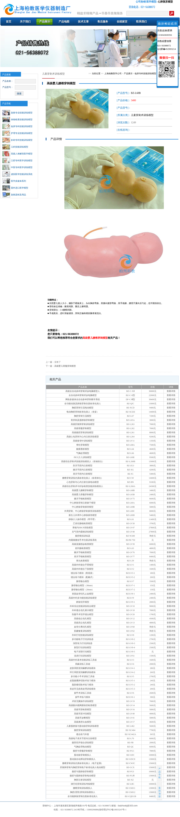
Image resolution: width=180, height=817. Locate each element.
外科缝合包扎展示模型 (82, 610)
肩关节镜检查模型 (82, 556)
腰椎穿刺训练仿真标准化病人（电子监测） (82, 763)
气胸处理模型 (82, 453)
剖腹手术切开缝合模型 (82, 614)
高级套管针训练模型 (82, 441)
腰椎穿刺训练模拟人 (82, 788)
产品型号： (7, 87)
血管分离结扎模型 (82, 627)
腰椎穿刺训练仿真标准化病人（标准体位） (82, 478)
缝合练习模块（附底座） (82, 573)
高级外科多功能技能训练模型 (83, 598)
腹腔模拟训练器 (82, 536)
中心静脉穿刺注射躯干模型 (83, 503)
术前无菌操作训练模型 (82, 701)
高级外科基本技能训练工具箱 (83, 660)
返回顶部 (159, 791)
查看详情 (171, 391)
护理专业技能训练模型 (17, 133)
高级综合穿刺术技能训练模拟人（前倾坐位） (82, 461)
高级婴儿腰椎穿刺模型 (82, 490)
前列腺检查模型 (82, 548)
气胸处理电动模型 (82, 746)
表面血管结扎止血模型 (82, 593)
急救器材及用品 (14, 194)
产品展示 (128, 73)
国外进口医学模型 (15, 188)
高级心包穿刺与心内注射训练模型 (83, 436)
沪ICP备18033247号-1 (116, 809)
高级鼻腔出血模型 (82, 722)
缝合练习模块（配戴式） (82, 577)
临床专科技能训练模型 (17, 126)
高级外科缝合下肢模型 (82, 569)
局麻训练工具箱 (82, 664)
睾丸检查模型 (82, 560)
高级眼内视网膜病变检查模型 (83, 705)
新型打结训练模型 (82, 647)
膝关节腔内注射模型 (82, 469)
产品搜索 (6, 74)
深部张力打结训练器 (82, 643)
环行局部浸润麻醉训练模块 (83, 672)
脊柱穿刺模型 (82, 445)
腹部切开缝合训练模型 (82, 742)
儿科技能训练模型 (15, 147)
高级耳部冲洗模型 (82, 713)
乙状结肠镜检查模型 (82, 523)
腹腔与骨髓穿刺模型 (82, 751)
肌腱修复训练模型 (82, 631)
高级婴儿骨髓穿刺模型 (65, 366)
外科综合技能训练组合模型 (83, 606)
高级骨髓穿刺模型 (82, 428)
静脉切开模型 (82, 602)
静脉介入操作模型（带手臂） (83, 519)
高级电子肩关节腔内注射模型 (83, 738)
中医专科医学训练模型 (17, 167)
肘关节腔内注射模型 (82, 465)
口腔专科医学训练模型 (17, 160)
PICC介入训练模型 (83, 457)
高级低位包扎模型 (82, 618)
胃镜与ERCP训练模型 (82, 527)
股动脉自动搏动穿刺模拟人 (83, 759)
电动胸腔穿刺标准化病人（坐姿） (83, 412)
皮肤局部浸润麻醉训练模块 (83, 668)
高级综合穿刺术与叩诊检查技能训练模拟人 (82, 486)
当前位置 (96, 73)
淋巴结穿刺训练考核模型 (82, 784)
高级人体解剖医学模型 (17, 153)
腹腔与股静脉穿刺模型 (82, 771)
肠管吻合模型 (82, 581)
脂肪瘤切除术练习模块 (82, 684)
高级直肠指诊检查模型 (82, 544)
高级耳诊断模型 (82, 718)
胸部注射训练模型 (82, 780)
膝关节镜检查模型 (82, 498)
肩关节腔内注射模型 (82, 474)
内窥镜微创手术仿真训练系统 (83, 540)
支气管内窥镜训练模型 (82, 531)
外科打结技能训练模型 (82, 635)
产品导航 (6, 103)
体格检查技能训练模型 (17, 119)
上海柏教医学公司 (113, 73)
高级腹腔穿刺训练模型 (82, 432)
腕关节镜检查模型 (82, 552)
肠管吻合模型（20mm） (82, 589)
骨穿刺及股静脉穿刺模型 (82, 420)
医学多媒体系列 (14, 181)
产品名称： (7, 81)
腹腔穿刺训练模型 (82, 730)
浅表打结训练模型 (82, 655)
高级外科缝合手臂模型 (82, 565)
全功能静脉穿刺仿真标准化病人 (83, 796)
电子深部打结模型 (82, 651)
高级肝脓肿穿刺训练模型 (82, 424)
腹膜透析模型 (82, 449)
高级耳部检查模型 (82, 709)
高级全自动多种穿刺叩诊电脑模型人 (82, 391)
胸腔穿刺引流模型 (82, 416)
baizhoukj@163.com (128, 805)
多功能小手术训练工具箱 (82, 676)
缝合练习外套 (82, 734)
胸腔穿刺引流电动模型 (82, 407)
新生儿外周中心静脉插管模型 (83, 515)
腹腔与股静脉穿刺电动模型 (83, 775)
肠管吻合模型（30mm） (82, 585)
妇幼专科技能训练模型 (17, 140)
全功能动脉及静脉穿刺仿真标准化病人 (82, 403)
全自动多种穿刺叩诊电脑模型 (83, 395)
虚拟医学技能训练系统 (17, 174)
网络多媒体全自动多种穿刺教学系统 (82, 399)
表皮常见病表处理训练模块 (83, 689)
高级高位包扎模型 (82, 622)
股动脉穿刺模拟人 (82, 755)
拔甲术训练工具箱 (82, 693)
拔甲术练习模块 (82, 697)
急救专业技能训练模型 (17, 112)
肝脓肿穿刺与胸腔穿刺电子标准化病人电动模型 (82, 767)
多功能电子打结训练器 (82, 639)
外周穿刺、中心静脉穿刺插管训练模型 (82, 511)
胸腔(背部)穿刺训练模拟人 (82, 792)
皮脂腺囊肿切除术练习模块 (83, 680)
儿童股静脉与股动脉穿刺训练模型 (83, 726)
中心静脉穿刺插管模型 (82, 507)
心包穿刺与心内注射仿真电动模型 (83, 482)
